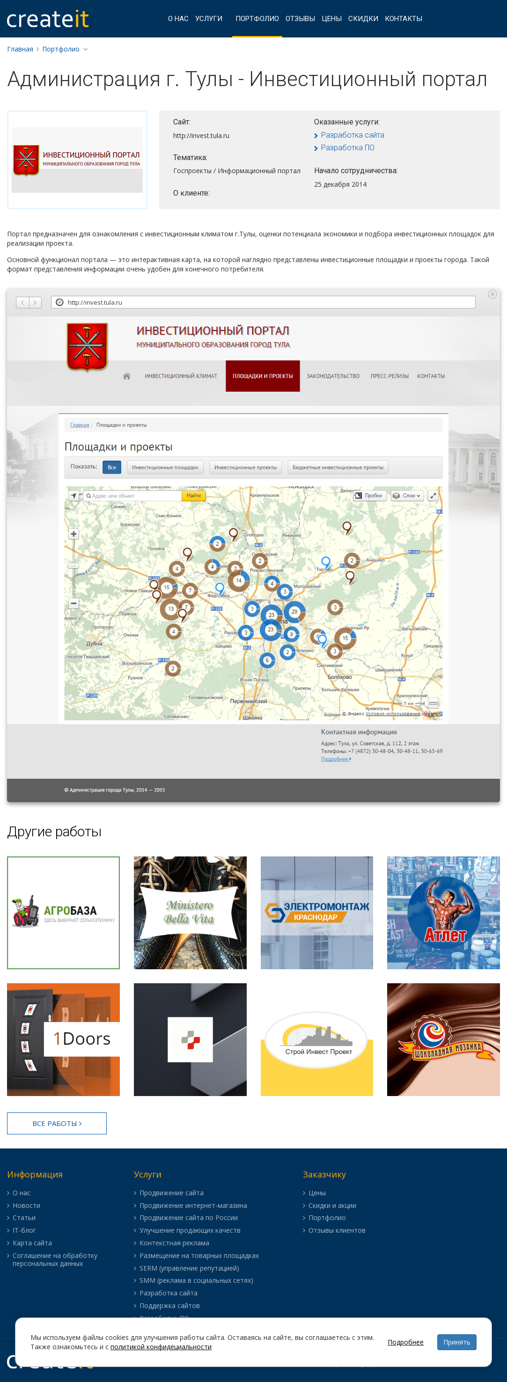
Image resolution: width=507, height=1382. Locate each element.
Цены (332, 19)
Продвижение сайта (172, 1193)
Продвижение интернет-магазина (193, 1206)
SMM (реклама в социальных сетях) (196, 1281)
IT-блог (24, 1231)
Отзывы (300, 19)
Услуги (208, 19)
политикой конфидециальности (161, 1346)
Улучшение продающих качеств (190, 1231)
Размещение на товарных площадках (199, 1256)
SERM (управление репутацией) (189, 1268)
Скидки (363, 19)
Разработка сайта (352, 135)
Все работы (56, 1123)
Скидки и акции (332, 1206)
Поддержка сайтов (170, 1306)
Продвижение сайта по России (189, 1218)
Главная (20, 48)
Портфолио (257, 19)
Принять (456, 1342)
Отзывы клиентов (337, 1231)
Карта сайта (32, 1243)
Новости (26, 1206)
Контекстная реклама (174, 1243)
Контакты (403, 19)
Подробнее (406, 1342)
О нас (178, 19)
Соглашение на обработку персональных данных (55, 1260)
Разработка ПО (348, 147)
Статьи (24, 1218)
